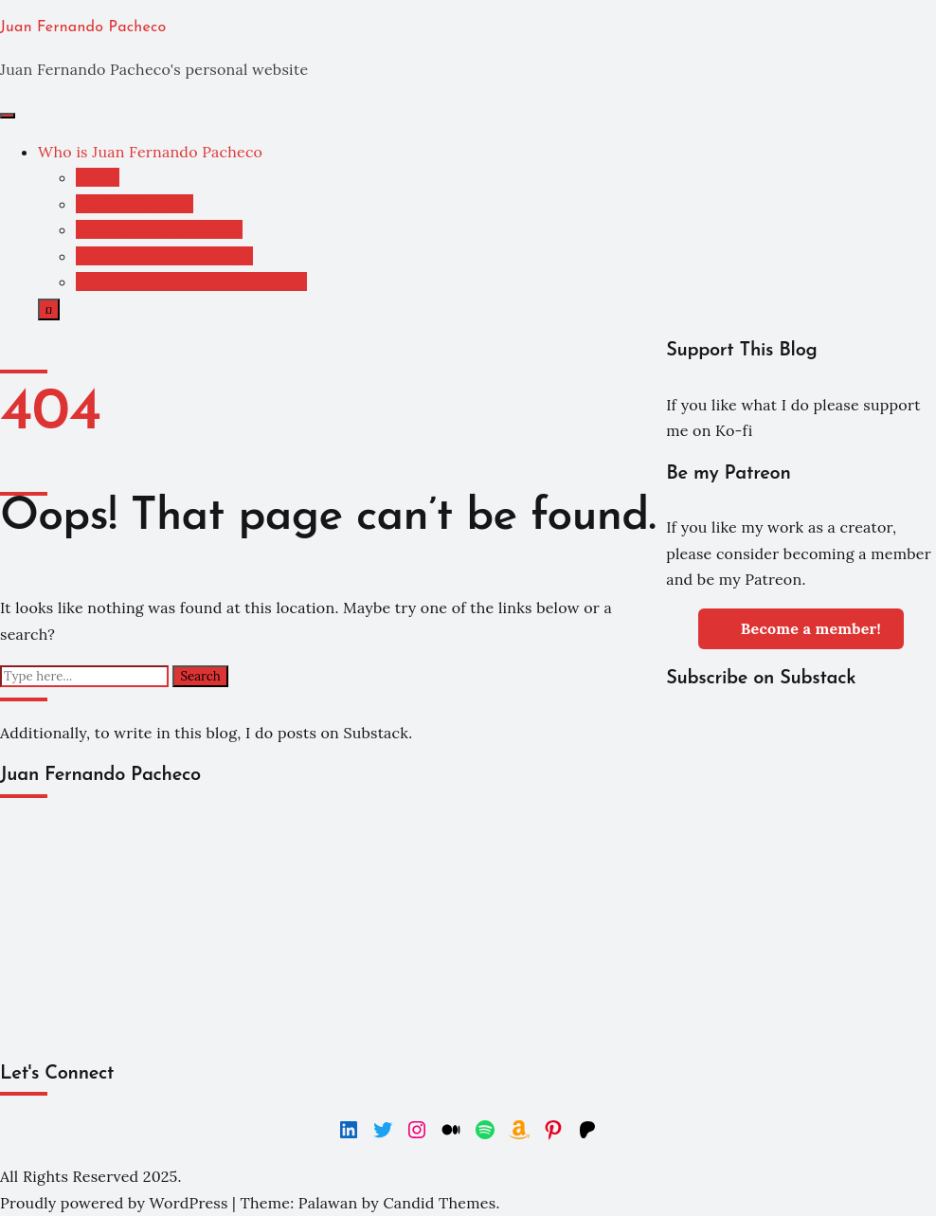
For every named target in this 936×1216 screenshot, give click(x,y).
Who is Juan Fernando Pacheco (150, 151)
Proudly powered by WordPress (116, 1202)
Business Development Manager (191, 281)
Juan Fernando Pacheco (83, 27)
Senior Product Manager (164, 255)
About (97, 177)
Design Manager (134, 203)
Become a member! (801, 627)
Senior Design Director (159, 229)
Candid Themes (439, 1202)
